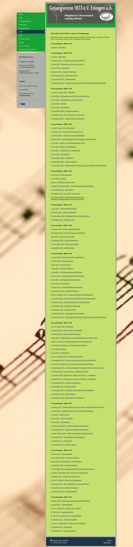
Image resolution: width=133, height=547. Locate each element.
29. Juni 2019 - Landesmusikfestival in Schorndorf (68, 276)
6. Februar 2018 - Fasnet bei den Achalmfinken (66, 330)
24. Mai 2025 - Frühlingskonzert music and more (67, 64)
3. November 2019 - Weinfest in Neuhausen (65, 306)
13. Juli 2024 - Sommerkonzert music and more (67, 100)
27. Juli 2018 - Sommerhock (60, 353)
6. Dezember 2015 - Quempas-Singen (63, 531)
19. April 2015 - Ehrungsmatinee (62, 504)
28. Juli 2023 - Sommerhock (60, 154)
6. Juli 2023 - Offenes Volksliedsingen (63, 147)
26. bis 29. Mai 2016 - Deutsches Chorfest (65, 458)
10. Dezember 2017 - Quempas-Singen (64, 445)
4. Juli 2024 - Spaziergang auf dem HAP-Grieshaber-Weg (70, 96)
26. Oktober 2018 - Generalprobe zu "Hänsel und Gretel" (70, 371)
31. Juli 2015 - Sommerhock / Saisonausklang (66, 516)
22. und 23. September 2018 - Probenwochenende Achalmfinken (72, 364)
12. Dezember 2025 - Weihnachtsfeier (63, 79)
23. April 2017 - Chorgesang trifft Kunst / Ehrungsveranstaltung (72, 411)
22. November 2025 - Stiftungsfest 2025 (64, 75)
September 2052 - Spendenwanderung (63, 72)
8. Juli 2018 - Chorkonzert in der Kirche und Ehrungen (69, 345)
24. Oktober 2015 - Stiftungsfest (61, 527)
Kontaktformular (24, 95)
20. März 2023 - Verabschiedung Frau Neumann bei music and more (73, 139)
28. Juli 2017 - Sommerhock (60, 422)
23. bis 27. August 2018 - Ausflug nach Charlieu (67, 356)
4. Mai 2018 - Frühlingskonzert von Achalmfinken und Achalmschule (74, 338)
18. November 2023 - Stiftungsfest (62, 158)
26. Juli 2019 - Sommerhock (60, 283)
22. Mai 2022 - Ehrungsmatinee (61, 175)
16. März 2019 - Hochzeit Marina (62, 261)
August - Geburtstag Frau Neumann (63, 182)
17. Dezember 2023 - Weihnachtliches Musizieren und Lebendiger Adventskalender (79, 165)
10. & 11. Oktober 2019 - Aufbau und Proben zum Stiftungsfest (72, 295)
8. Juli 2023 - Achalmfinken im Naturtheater (65, 150)
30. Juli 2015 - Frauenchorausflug (62, 512)
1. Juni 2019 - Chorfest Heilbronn (62, 268)
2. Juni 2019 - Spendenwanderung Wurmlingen (66, 272)
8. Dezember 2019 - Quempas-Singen (63, 310)
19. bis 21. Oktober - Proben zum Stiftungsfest (66, 480)
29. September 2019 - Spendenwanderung (65, 291)
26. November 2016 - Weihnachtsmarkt (64, 491)
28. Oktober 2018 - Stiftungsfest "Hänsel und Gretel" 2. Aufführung (73, 379)
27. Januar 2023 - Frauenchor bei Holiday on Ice (67, 132)
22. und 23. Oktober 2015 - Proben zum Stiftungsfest (68, 523)
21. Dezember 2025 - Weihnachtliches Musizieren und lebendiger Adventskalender (78, 83)
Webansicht (107, 542)
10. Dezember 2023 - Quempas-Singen (64, 162)
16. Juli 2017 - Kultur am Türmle (62, 418)
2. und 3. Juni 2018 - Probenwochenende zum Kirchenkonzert (71, 341)
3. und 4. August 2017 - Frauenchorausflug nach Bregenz (70, 426)
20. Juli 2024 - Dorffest (58, 104)
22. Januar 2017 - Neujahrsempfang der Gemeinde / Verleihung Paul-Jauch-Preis (78, 407)
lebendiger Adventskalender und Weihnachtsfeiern (67, 199)
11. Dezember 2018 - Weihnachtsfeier (63, 394)
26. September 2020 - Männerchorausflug (65, 244)
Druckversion (56, 540)
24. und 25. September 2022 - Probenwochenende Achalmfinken (72, 186)
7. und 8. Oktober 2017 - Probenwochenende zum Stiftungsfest (72, 433)
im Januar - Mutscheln (58, 47)
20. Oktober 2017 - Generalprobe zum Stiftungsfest (68, 437)
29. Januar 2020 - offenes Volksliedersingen (65, 229)
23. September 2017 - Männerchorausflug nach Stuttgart (69, 430)
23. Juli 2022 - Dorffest (58, 178)
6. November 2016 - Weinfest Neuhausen (64, 488)
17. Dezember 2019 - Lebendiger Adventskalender (67, 313)
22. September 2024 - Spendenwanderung (65, 111)
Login (109, 540)
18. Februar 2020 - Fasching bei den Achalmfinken (68, 233)
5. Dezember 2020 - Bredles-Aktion (63, 248)
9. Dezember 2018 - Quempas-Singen (63, 386)
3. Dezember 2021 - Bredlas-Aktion (63, 220)
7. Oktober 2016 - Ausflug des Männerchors (65, 476)
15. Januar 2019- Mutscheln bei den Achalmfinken (67, 257)
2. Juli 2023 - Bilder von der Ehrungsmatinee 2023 (68, 143)
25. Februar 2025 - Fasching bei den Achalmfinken (68, 60)
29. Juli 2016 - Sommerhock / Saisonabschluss (66, 461)
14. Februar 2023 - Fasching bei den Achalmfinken (68, 135)
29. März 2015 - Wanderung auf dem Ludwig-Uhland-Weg (70, 501)
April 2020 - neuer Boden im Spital (62, 237)
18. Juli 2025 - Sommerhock (60, 68)
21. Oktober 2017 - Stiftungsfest (61, 441)
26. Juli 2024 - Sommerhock (60, 107)
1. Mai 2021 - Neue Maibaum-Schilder (64, 208)
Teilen (22, 104)
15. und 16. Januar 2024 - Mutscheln (63, 92)
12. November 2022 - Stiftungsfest (62, 190)
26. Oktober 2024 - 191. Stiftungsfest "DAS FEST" (68, 115)
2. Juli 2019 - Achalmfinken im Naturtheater (65, 280)
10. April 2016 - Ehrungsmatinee (62, 454)
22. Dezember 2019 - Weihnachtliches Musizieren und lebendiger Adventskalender (78, 317)
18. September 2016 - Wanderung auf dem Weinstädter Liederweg (73, 469)
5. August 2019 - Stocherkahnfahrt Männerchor (66, 287)
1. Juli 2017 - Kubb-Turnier (60, 415)
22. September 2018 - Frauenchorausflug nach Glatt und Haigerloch (73, 360)
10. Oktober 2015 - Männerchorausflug (64, 519)
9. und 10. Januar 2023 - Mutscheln (62, 128)
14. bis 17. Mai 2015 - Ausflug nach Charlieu (66, 508)
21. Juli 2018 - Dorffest (58, 349)
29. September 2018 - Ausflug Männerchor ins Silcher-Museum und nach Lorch (77, 368)
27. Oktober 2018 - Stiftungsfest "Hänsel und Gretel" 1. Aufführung (73, 375)
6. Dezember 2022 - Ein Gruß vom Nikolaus (65, 193)
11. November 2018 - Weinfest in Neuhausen (66, 383)
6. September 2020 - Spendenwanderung (64, 240)
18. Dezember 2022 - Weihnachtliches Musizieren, (67, 197)
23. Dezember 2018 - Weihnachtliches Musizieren (67, 398)
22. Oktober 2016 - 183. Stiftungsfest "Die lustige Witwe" (70, 484)
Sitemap (65, 540)
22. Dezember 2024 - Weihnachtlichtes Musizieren (68, 118)
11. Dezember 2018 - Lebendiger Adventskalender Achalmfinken (72, 390)
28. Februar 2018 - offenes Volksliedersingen (66, 334)
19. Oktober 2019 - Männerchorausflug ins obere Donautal (70, 302)
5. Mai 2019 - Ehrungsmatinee (61, 265)
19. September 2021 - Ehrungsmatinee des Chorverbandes (70, 216)
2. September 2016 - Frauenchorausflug (64, 465)
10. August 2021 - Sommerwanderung (63, 212)
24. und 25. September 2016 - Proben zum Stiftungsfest (69, 473)
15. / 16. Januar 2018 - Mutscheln (62, 326)
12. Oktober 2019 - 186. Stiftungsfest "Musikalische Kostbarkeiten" (73, 298)
